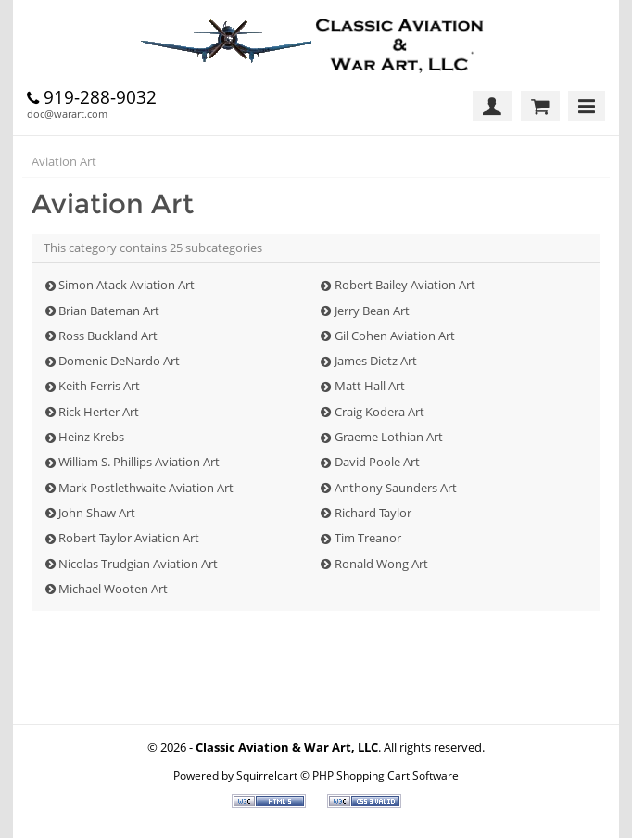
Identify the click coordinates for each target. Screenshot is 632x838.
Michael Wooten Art (113, 588)
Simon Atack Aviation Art (126, 284)
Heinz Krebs (91, 436)
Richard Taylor (373, 512)
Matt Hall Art (370, 385)
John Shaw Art (96, 512)
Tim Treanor (368, 537)
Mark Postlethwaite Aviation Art (146, 487)
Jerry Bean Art (372, 310)
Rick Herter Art (98, 411)
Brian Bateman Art (108, 310)
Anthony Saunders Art (396, 487)
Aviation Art (64, 161)
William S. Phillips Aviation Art (139, 461)
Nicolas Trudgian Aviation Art (138, 563)
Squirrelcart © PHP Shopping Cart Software (347, 775)
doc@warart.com (67, 114)
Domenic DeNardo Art (119, 360)
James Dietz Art (376, 360)
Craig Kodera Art (379, 411)
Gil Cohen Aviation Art (395, 335)
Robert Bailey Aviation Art (405, 284)
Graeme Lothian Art (389, 436)
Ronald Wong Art (381, 563)
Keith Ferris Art (99, 385)
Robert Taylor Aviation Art (128, 537)
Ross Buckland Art (108, 335)
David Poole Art (377, 461)
